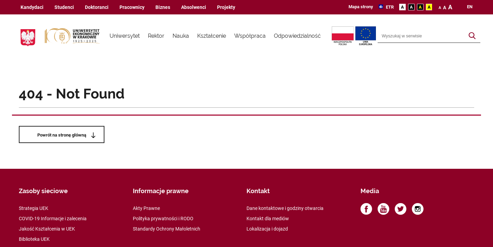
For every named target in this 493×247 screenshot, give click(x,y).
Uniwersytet (125, 36)
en (469, 6)
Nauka (181, 36)
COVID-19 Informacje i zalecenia (53, 218)
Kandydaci (32, 7)
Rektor (156, 36)
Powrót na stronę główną (61, 135)
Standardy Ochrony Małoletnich (166, 229)
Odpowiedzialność (297, 36)
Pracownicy (131, 7)
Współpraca (250, 36)
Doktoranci (97, 7)
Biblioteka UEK (34, 239)
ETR (389, 7)
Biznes (162, 7)
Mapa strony (361, 6)
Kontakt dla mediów (267, 218)
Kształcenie (211, 36)
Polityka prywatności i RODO (163, 218)
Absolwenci (193, 7)
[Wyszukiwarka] (421, 36)
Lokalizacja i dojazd (267, 229)
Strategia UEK (33, 208)
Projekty (226, 7)
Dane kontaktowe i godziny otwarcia (285, 208)
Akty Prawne (146, 208)
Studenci (64, 7)
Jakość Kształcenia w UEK (47, 229)
